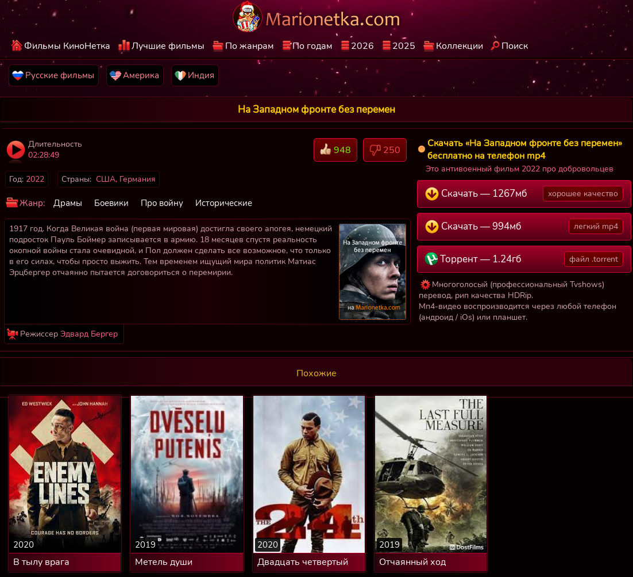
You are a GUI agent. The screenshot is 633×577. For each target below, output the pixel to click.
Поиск (514, 46)
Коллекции (459, 46)
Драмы (67, 203)
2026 (362, 46)
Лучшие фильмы (168, 46)
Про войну (162, 203)
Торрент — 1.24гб (524, 259)
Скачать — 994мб (524, 226)
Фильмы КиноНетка (67, 46)
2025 (403, 46)
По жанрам (249, 46)
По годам (312, 46)
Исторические (223, 203)
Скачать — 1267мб (524, 193)
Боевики (111, 203)
